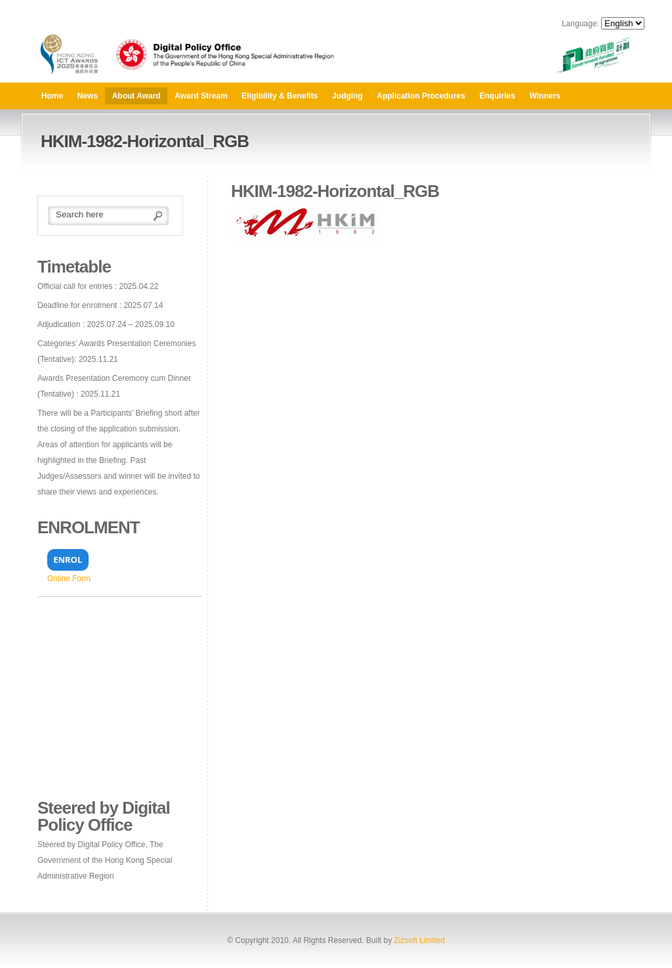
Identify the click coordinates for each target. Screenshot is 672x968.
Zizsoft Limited (419, 940)
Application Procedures (421, 95)
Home (52, 95)
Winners (545, 95)
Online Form (69, 578)
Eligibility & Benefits (280, 95)
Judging (347, 95)
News (87, 95)
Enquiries (498, 95)
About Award (136, 95)
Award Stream (201, 95)
